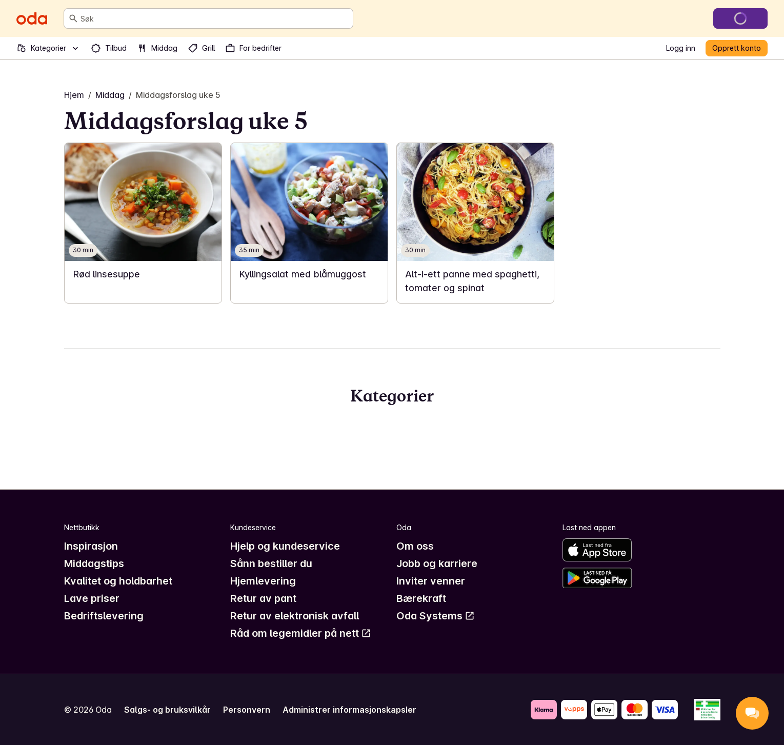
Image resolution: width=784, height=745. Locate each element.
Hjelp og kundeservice (285, 546)
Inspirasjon (91, 546)
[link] (143, 223)
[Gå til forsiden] (31, 18)
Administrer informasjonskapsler (349, 709)
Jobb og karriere (436, 563)
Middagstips (94, 563)
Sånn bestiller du (271, 563)
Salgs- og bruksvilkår (167, 709)
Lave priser (91, 598)
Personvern (246, 709)
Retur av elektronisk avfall (294, 616)
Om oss (415, 546)
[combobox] (215, 18)
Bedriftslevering (104, 616)
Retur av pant (263, 598)
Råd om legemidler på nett (300, 633)
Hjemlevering (263, 581)
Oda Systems (435, 616)
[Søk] (73, 18)
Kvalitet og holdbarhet (118, 581)
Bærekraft (421, 598)
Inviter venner (430, 581)
